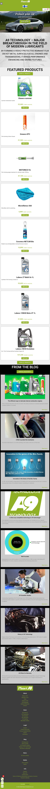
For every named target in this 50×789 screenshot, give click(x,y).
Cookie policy (25, 774)
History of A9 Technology (25, 747)
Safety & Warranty (25, 704)
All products (25, 712)
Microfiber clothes (25, 720)
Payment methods (25, 777)
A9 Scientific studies (25, 745)
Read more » (45, 409)
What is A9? (25, 696)
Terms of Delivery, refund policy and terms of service (25, 776)
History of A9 (25, 700)
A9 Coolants (25, 716)
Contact (25, 705)
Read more (25, 21)
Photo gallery (25, 762)
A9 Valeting (25, 719)
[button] (1, 22)
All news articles (25, 755)
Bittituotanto (27, 784)
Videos (25, 764)
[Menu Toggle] (1, 3)
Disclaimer (25, 734)
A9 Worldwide (25, 702)
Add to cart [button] (25, 107)
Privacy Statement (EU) (25, 731)
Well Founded (25, 743)
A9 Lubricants (25, 717)
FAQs (25, 699)
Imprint (25, 732)
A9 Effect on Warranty (25, 748)
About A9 (25, 773)
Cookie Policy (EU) (25, 729)
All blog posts (25, 742)
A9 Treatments (25, 714)
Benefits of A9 (25, 697)
